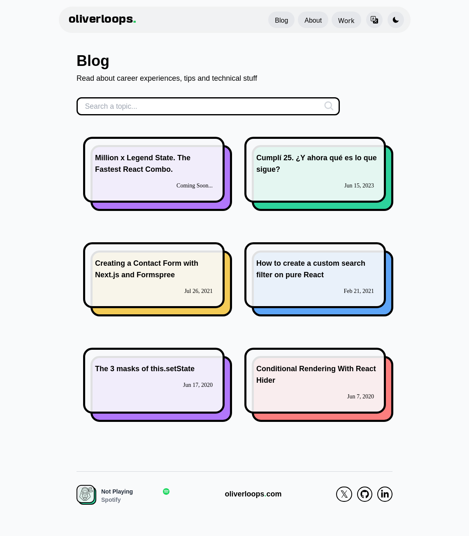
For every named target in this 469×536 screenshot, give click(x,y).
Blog (281, 20)
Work (346, 20)
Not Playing (117, 491)
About (313, 20)
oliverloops (103, 20)
